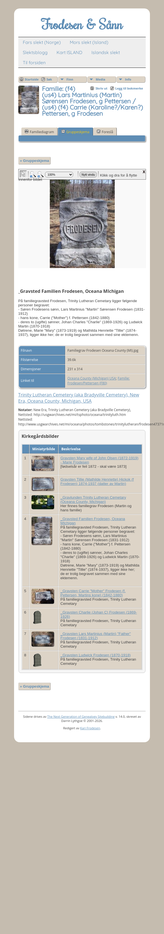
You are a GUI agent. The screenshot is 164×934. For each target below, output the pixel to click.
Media (100, 79)
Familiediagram (39, 131)
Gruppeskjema (75, 131)
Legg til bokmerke (129, 88)
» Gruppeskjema (34, 161)
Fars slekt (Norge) (42, 42)
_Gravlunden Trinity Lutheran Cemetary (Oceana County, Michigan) (93, 499)
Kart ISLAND (69, 52)
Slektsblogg (35, 52)
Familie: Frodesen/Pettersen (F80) (99, 380)
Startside (32, 79)
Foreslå (105, 131)
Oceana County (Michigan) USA (92, 378)
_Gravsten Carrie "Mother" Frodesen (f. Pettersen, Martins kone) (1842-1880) (93, 593)
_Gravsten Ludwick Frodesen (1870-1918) (95, 655)
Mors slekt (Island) (89, 42)
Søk (49, 79)
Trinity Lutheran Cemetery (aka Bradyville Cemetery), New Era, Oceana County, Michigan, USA (78, 398)
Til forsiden (34, 62)
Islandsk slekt (105, 52)
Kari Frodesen (90, 728)
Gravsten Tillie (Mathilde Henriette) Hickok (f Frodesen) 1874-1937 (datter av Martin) (97, 481)
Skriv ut (101, 88)
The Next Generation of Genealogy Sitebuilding (81, 716)
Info (128, 79)
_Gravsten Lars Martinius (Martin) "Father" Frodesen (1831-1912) (95, 636)
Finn (69, 79)
